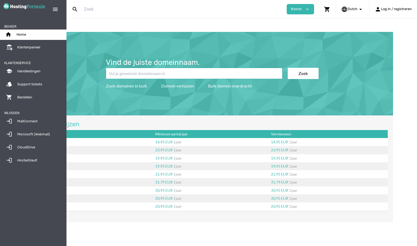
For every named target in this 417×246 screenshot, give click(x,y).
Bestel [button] (300, 9)
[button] (327, 9)
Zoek (332, 73)
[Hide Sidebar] (55, 9)
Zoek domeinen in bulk (156, 85)
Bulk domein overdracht (259, 85)
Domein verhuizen (207, 85)
